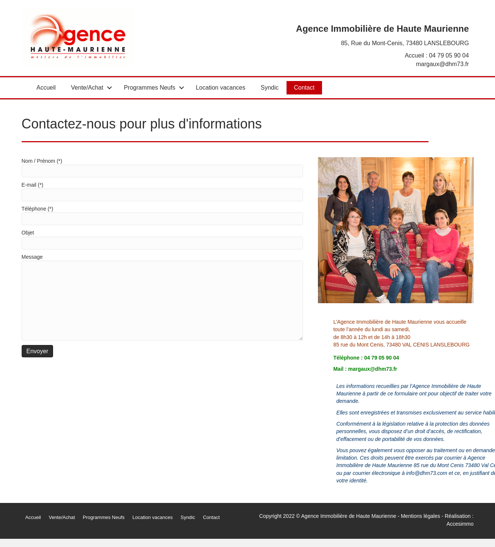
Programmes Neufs (149, 87)
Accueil (46, 87)
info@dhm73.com (426, 473)
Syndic (270, 87)
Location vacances (220, 87)
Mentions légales (420, 516)
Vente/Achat (87, 87)
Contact (304, 87)
